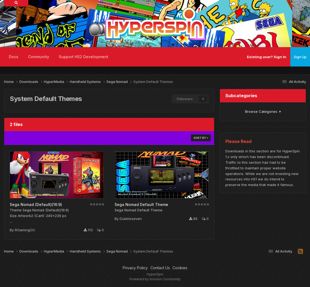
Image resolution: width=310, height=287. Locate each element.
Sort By (201, 137)
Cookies (180, 267)
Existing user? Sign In (266, 57)
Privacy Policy (135, 267)
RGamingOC (25, 230)
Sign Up (300, 57)
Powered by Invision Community (155, 279)
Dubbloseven (131, 218)
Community (38, 56)
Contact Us (160, 267)
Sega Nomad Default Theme (141, 204)
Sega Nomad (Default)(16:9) (36, 204)
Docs (13, 56)
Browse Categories (263, 111)
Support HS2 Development (83, 56)
